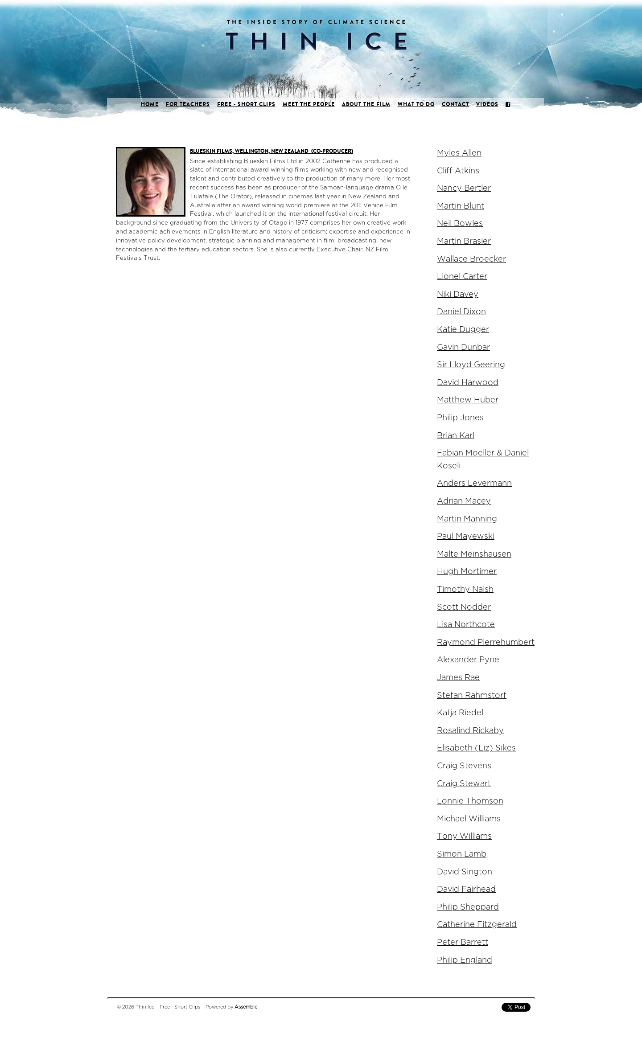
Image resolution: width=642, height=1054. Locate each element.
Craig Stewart (464, 783)
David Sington (464, 872)
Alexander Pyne (468, 660)
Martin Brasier (464, 241)
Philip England (464, 960)
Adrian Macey (464, 501)
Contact (455, 104)
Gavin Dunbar (463, 347)
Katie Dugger (463, 329)
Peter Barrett (462, 942)
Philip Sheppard (468, 907)
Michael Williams (469, 819)
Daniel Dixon (461, 312)
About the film (366, 104)
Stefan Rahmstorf (471, 695)
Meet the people (309, 104)
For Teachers (188, 104)
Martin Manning (467, 519)
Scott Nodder (464, 607)
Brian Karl (455, 435)
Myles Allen (459, 153)
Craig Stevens (464, 766)
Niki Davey (457, 294)
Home (150, 104)
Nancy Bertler (464, 188)
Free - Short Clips (246, 104)
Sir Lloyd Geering (471, 365)
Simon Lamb (461, 854)
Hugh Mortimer (467, 571)
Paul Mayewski (465, 536)
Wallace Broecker (471, 259)
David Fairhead (466, 889)
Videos (487, 104)
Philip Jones (460, 418)
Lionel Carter (462, 276)
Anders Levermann (474, 483)
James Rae (458, 677)
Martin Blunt (460, 206)
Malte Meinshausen (474, 554)
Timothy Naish (465, 589)
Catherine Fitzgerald (477, 924)
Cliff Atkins (458, 171)
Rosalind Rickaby (470, 730)
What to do (416, 104)
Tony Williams (464, 836)
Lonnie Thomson (470, 801)
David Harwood (467, 382)
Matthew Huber (467, 400)
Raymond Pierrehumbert (486, 642)
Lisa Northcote (466, 624)
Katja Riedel (460, 713)
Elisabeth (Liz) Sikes (476, 748)
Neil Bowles (460, 223)
